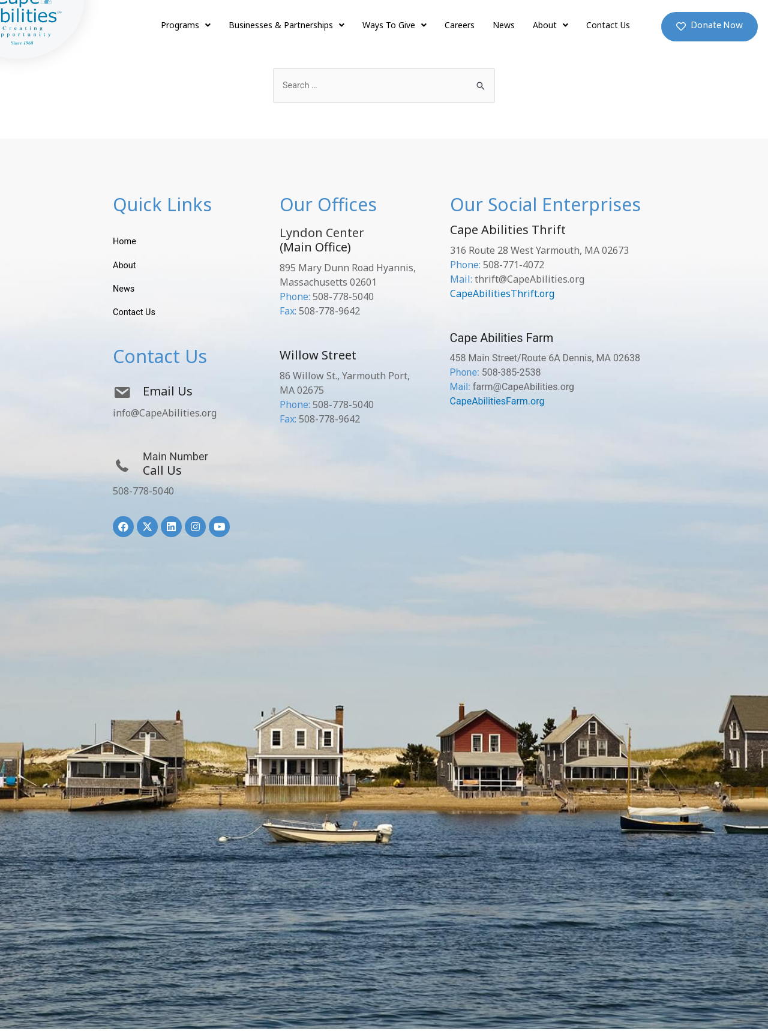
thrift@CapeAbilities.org (529, 279)
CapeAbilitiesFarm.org (497, 401)
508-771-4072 (513, 265)
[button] (709, 26)
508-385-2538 (511, 373)
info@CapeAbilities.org (165, 414)
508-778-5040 (143, 492)
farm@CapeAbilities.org (523, 387)
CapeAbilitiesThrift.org (502, 294)
